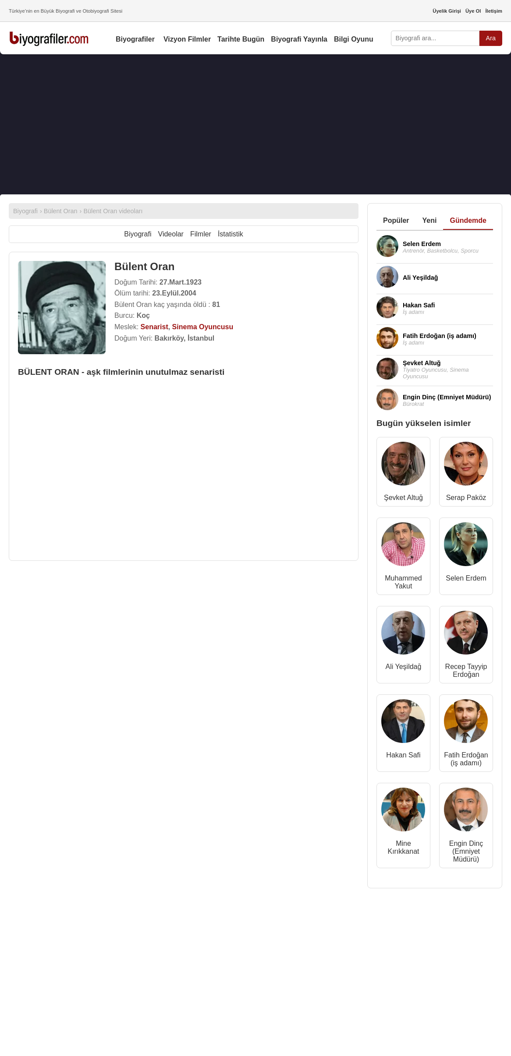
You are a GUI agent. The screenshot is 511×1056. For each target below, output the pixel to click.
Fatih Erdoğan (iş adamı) (466, 759)
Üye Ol (473, 11)
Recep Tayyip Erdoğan (466, 670)
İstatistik (230, 234)
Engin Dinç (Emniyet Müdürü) (466, 851)
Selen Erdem (466, 578)
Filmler (200, 234)
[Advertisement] (255, 124)
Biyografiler (135, 39)
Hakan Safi (403, 755)
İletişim (493, 11)
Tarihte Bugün (240, 39)
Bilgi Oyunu (353, 39)
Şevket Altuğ (403, 497)
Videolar (171, 234)
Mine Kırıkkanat (403, 847)
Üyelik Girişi (447, 11)
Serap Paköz (466, 497)
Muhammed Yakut (403, 582)
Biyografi (137, 234)
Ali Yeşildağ (404, 666)
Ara (491, 38)
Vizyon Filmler (187, 39)
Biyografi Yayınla (299, 39)
